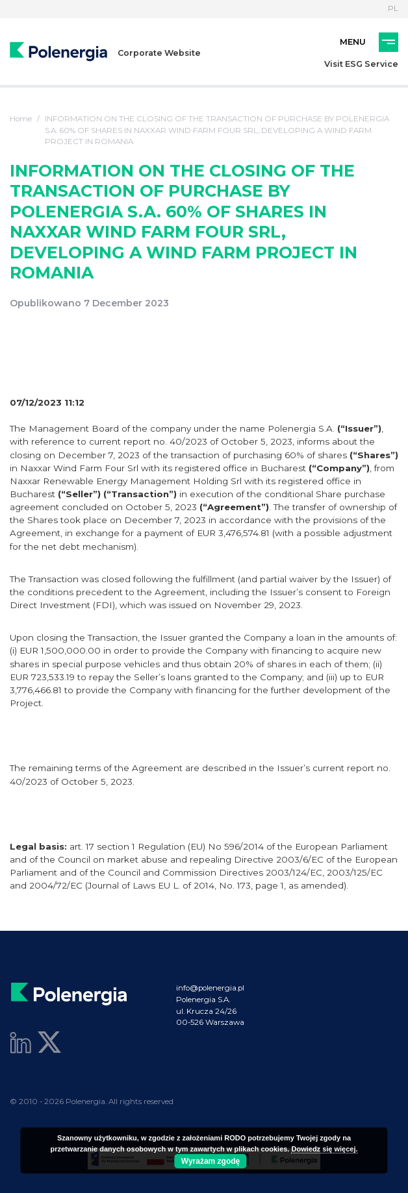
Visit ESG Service (361, 64)
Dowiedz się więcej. (324, 1149)
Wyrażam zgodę (210, 1161)
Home (21, 118)
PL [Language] (393, 8)
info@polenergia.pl (210, 987)
